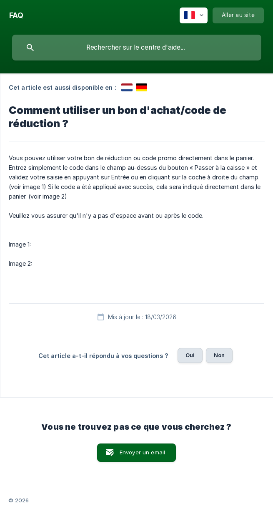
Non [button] (219, 355)
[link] (127, 87)
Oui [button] (190, 355)
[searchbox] (136, 47)
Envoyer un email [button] (142, 452)
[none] (16, 15)
